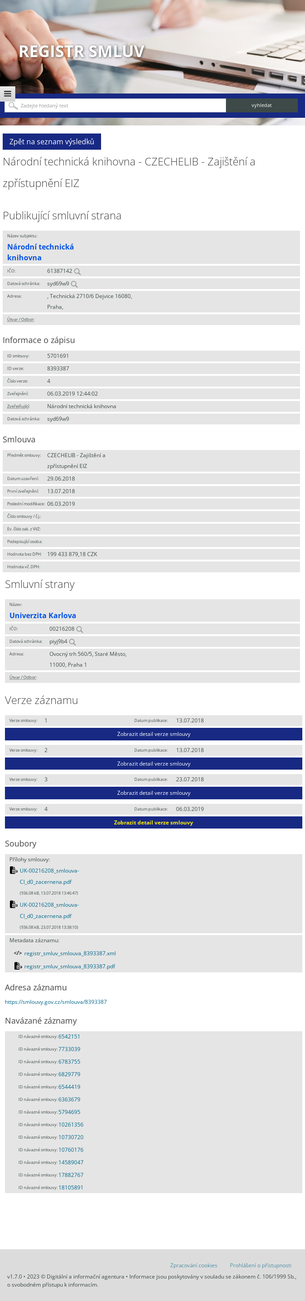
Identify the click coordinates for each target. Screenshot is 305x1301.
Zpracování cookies (193, 1265)
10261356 (71, 1124)
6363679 (69, 1099)
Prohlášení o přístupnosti (261, 1265)
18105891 (71, 1187)
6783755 (69, 1061)
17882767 (71, 1175)
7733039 (69, 1049)
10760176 (71, 1149)
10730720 (71, 1137)
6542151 (69, 1036)
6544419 (69, 1086)
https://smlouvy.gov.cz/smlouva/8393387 (56, 1002)
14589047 (71, 1162)
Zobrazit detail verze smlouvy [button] (153, 734)
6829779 (69, 1074)
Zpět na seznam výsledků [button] (51, 142)
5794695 (69, 1112)
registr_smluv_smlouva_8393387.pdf (69, 966)
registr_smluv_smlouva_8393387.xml (70, 953)
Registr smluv (81, 51)
